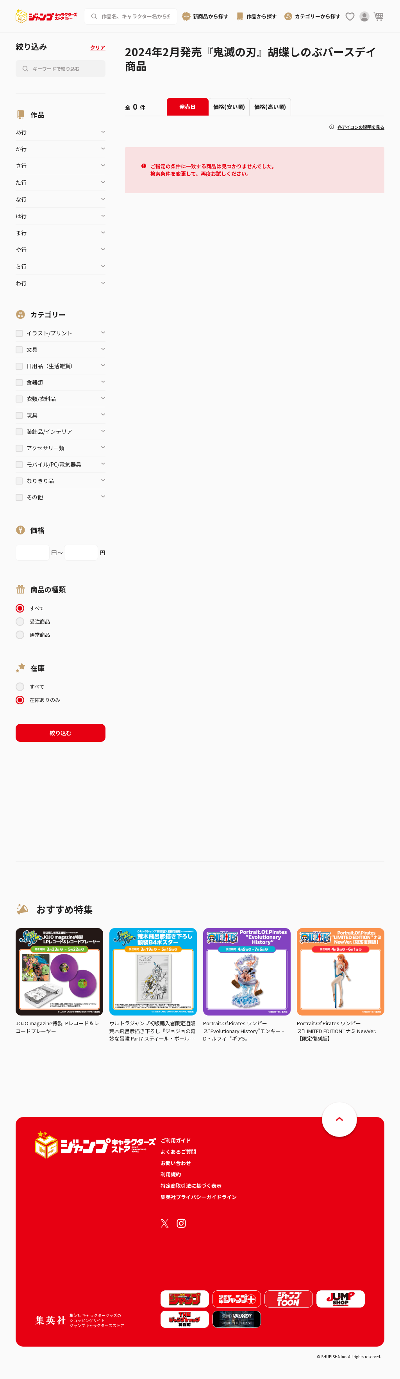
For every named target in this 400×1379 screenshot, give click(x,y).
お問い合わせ (176, 1163)
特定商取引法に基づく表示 (191, 1185)
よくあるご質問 (178, 1151)
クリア (97, 47)
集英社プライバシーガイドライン (199, 1197)
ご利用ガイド (176, 1140)
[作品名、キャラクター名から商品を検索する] (136, 16)
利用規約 (171, 1174)
